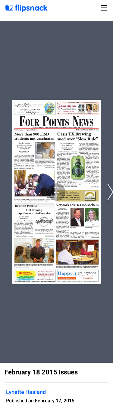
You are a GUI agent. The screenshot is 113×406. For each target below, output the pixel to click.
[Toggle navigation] (105, 8)
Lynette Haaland (26, 392)
